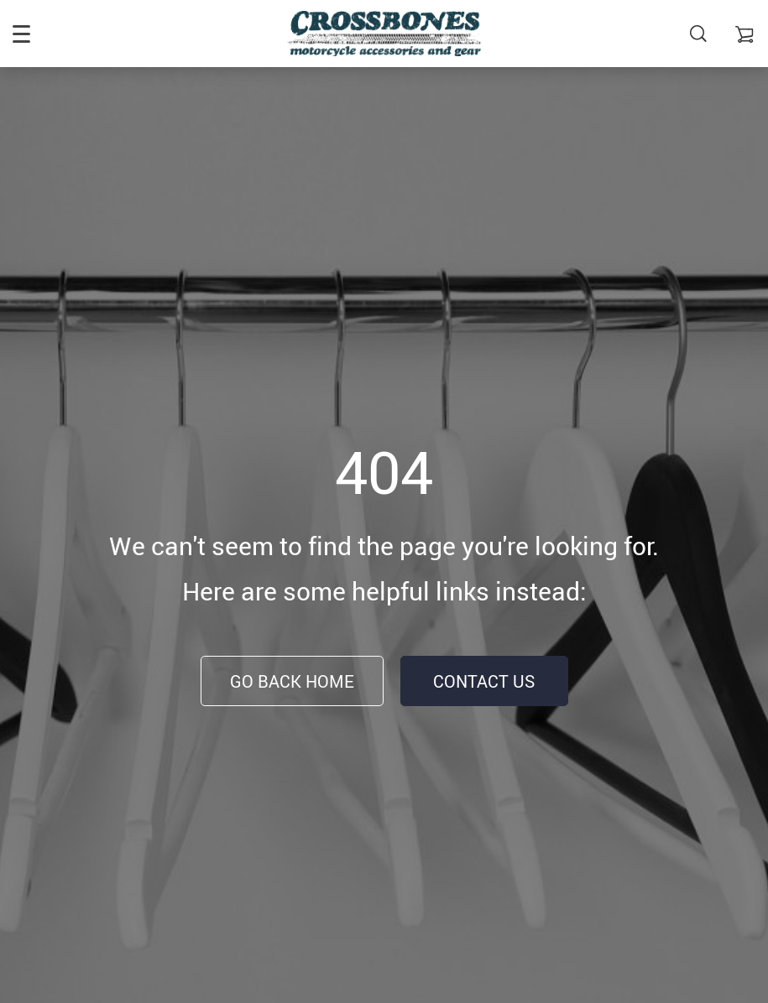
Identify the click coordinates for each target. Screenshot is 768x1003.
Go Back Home (292, 681)
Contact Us (484, 681)
